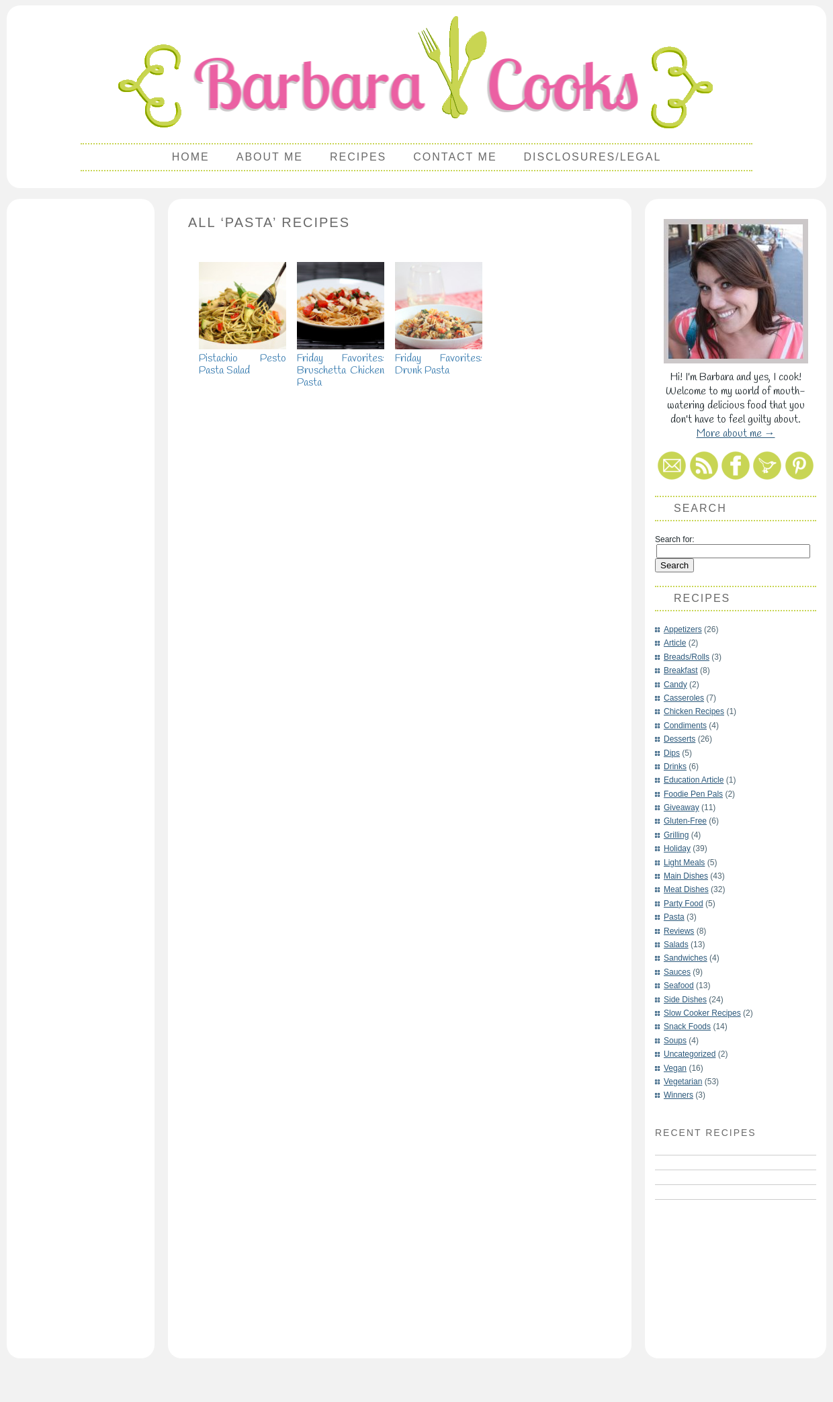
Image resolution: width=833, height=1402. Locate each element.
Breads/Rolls (686, 657)
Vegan (675, 1068)
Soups (675, 1040)
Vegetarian (683, 1081)
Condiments (685, 725)
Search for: (675, 539)
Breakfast (681, 670)
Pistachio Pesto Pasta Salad (242, 358)
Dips (672, 753)
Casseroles (684, 698)
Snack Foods (687, 1026)
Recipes (358, 157)
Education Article (694, 780)
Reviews (679, 931)
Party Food (683, 903)
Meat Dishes (686, 889)
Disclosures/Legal (593, 157)
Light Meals (684, 862)
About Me (269, 157)
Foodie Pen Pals (693, 794)
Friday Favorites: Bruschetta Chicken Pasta (340, 364)
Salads (676, 944)
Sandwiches (685, 958)
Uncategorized (689, 1054)
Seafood (679, 985)
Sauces (677, 972)
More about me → (736, 434)
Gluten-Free (685, 821)
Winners (678, 1095)
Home (191, 157)
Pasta (674, 917)
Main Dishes (686, 876)
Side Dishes (685, 999)
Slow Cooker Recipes (702, 1013)
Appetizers (683, 629)
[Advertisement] (80, 407)
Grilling (676, 835)
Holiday (677, 848)
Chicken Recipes (694, 711)
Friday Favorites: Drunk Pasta (438, 358)
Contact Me (454, 157)
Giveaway (681, 807)
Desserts (679, 739)
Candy (675, 684)
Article (675, 643)
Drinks (675, 766)
